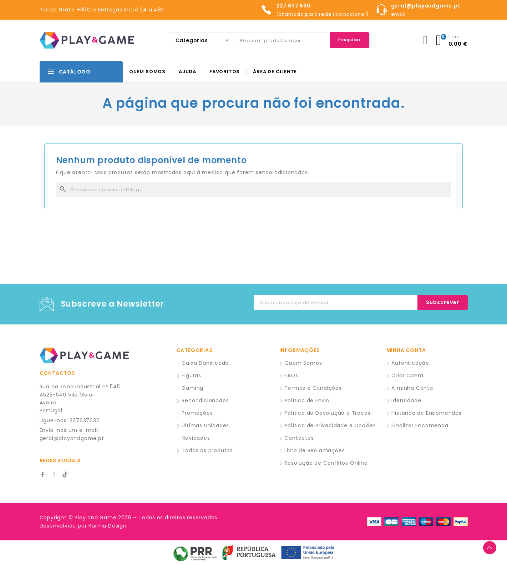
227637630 (85, 420)
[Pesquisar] (253, 189)
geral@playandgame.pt (72, 438)
